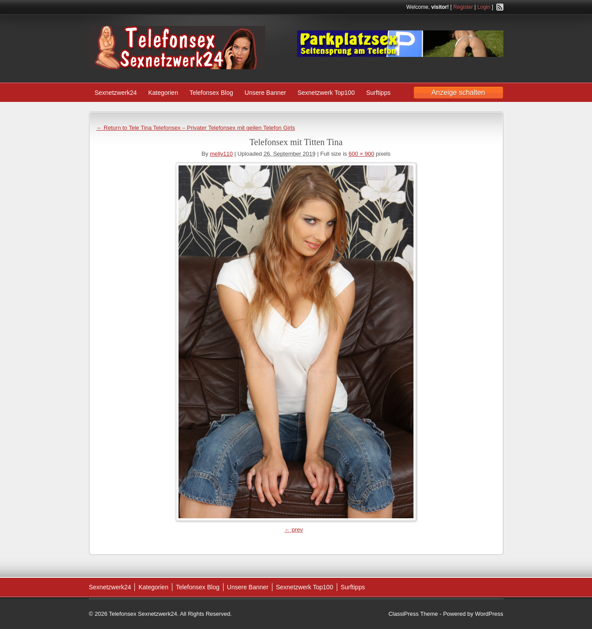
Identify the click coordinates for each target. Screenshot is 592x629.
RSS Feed (499, 7)
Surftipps (378, 92)
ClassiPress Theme (413, 613)
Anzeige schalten (458, 92)
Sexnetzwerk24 (116, 92)
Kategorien (163, 92)
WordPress (489, 613)
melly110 (221, 153)
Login (483, 7)
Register (463, 7)
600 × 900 (361, 153)
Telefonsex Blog (211, 92)
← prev (293, 529)
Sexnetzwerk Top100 (326, 92)
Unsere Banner (265, 92)
